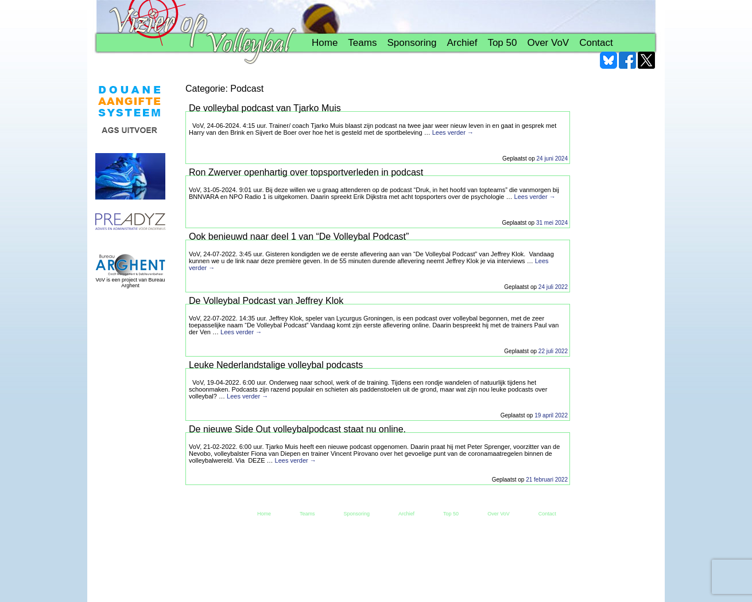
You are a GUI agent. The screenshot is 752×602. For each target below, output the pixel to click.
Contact (596, 42)
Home (325, 42)
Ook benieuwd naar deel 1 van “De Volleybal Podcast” (299, 236)
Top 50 (502, 42)
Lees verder (453, 132)
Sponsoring (411, 42)
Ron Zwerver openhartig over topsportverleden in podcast (306, 172)
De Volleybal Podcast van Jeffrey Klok (266, 301)
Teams (362, 42)
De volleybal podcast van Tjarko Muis (265, 108)
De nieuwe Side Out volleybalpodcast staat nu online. (297, 429)
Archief (462, 42)
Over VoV (548, 42)
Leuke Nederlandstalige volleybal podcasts (276, 365)
